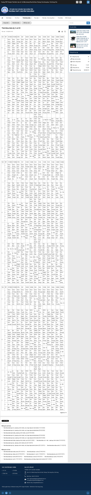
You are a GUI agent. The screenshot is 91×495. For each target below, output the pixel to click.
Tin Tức (4, 468)
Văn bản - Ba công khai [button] (48, 18)
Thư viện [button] (37, 18)
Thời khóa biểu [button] (27, 18)
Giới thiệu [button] (9, 18)
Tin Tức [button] (17, 18)
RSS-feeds (15, 471)
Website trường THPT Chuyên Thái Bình (20, 484)
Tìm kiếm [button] (60, 18)
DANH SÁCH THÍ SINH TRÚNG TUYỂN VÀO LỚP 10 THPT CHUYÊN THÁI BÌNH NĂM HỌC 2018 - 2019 (82, 39)
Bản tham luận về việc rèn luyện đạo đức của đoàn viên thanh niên (82, 46)
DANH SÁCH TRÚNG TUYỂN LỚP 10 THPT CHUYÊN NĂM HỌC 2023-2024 (82, 32)
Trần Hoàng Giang (39, 484)
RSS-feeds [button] (68, 18)
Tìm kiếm (15, 468)
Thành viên (5, 471)
